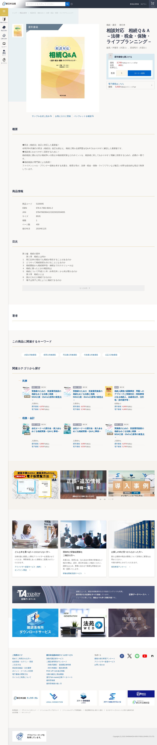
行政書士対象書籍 (91, 355)
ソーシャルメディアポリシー (49, 710)
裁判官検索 (50, 680)
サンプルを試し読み (41, 116)
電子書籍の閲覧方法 (20, 674)
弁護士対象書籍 (30, 355)
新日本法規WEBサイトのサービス (59, 655)
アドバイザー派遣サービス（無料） (28, 567)
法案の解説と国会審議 (55, 674)
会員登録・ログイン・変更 (22, 662)
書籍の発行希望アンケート (104, 659)
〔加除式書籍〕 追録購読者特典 (58, 665)
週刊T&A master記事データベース (59, 677)
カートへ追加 (139, 73)
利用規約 (15, 710)
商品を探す (23, 13)
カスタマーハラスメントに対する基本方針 (120, 710)
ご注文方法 (16, 665)
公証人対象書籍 (111, 355)
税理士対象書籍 (50, 355)
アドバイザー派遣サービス (104, 662)
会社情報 (15, 712)
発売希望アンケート (119, 567)
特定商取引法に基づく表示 (94, 710)
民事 (24, 381)
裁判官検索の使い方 (54, 683)
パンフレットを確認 (83, 116)
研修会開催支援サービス (72, 573)
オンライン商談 (21, 570)
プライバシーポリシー (29, 710)
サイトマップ (26, 712)
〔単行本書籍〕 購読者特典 (56, 668)
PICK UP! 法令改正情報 (55, 671)
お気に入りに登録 (63, 116)
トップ (14, 13)
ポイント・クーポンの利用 (22, 671)
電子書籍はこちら (129, 85)
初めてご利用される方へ (21, 659)
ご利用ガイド (17, 655)
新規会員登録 (134, 4)
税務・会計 (28, 418)
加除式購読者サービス (55, 659)
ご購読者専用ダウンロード (56, 662)
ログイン (144, 4)
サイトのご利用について (21, 677)
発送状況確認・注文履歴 (21, 668)
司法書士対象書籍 (70, 355)
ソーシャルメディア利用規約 (71, 710)
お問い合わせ (99, 665)
